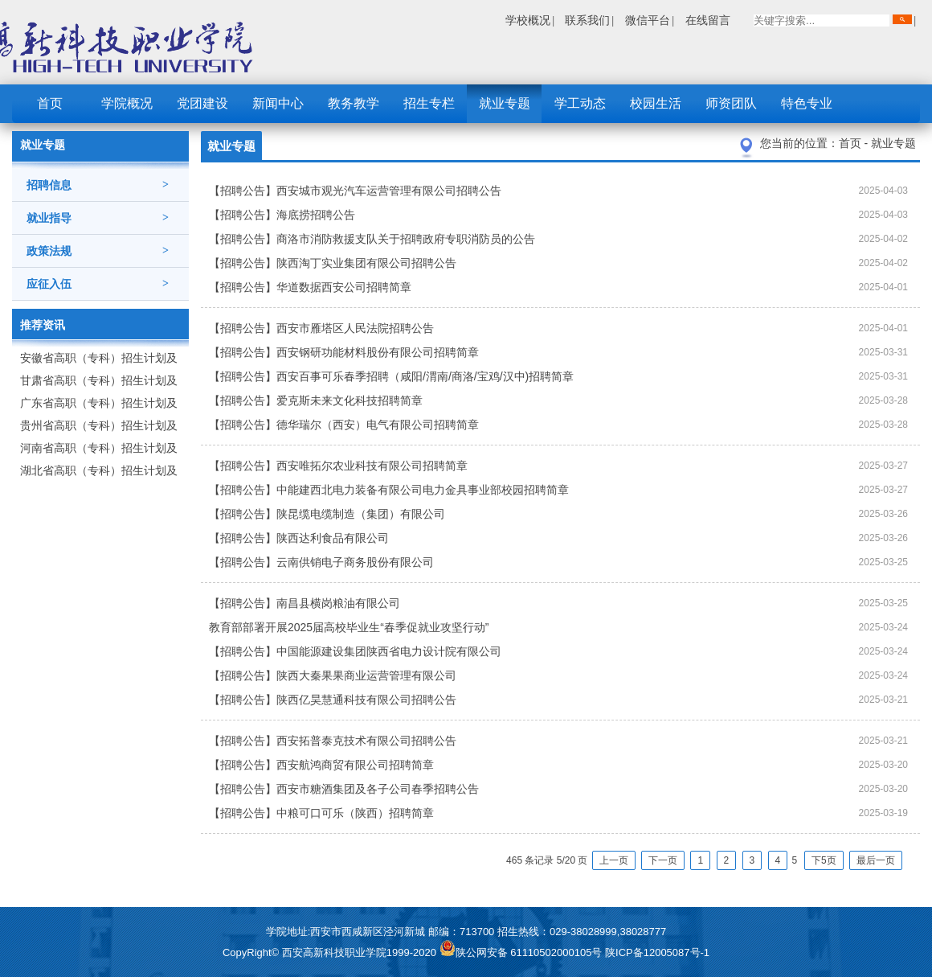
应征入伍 (98, 284)
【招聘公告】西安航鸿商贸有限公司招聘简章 (321, 764)
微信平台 (647, 20)
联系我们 (587, 20)
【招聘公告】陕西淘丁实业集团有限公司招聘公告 (332, 263)
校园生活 (655, 103)
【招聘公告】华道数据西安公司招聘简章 (310, 287)
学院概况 (127, 103)
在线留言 (707, 20)
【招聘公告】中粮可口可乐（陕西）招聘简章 (321, 813)
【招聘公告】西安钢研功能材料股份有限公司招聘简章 (344, 352)
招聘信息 (98, 185)
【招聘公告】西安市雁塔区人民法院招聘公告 (321, 328)
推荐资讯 (42, 324)
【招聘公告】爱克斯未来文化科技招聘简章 (316, 400)
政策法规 (98, 251)
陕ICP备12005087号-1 (657, 952)
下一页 (662, 860)
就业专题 (504, 103)
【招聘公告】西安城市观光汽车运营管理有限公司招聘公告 (355, 190)
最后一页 (875, 860)
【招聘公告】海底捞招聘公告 (282, 214)
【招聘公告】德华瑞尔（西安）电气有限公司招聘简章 (344, 424)
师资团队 (731, 103)
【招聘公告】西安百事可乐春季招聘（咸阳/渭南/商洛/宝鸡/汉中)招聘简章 (391, 376)
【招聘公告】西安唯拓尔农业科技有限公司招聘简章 (338, 465)
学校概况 (527, 20)
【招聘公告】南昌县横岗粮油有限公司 (304, 603)
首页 (50, 103)
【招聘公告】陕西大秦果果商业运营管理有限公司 (332, 675)
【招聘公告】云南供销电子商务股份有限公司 (321, 562)
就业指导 (98, 218)
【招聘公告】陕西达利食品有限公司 (299, 538)
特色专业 (806, 103)
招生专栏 (429, 103)
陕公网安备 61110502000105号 (522, 952)
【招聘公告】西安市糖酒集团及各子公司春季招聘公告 (344, 788)
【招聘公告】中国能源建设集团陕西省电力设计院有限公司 (355, 651)
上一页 (613, 860)
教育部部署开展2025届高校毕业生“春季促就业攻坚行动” (348, 627)
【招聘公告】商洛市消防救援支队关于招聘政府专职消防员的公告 (372, 238)
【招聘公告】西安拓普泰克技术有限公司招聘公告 (332, 740)
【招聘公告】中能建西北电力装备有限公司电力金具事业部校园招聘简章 (389, 489)
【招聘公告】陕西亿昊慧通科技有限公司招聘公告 (332, 699)
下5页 (823, 860)
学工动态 (580, 103)
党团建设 (202, 103)
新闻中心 (278, 103)
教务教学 (353, 103)
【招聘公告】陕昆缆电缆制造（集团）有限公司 (327, 513)
